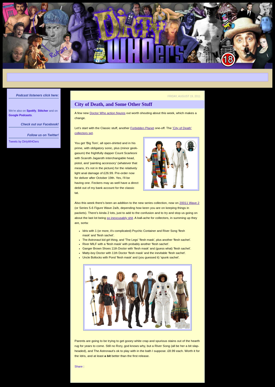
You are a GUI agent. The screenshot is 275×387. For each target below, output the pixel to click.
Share (79, 366)
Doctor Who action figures (107, 113)
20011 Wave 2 (189, 203)
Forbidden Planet (142, 128)
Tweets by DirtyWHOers (24, 141)
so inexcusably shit (120, 218)
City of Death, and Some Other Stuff (113, 104)
